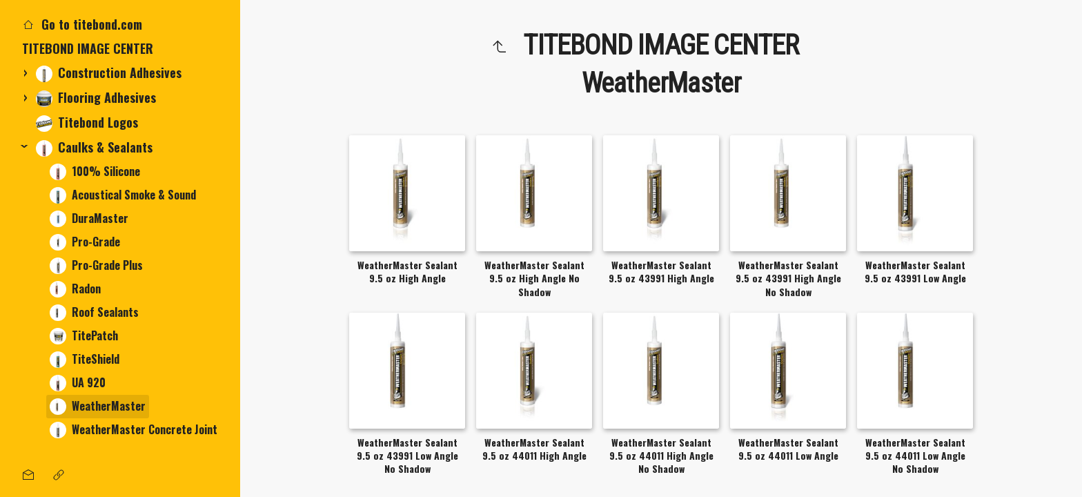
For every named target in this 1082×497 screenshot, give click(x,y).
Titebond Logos (87, 122)
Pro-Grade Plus (96, 265)
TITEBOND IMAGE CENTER (87, 48)
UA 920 (78, 382)
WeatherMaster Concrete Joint (133, 429)
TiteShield (84, 359)
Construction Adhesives (108, 73)
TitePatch (84, 335)
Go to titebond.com (82, 24)
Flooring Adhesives (96, 97)
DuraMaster (89, 218)
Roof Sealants (94, 312)
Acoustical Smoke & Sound (123, 195)
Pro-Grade (85, 242)
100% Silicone (95, 171)
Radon (75, 289)
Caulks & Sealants (94, 147)
